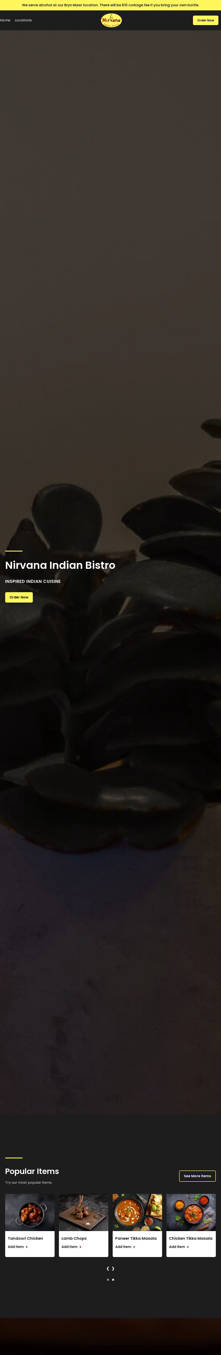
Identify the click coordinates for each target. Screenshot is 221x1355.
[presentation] (107, 1268)
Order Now (205, 20)
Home (5, 20)
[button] (107, 1280)
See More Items (197, 1176)
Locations (23, 20)
